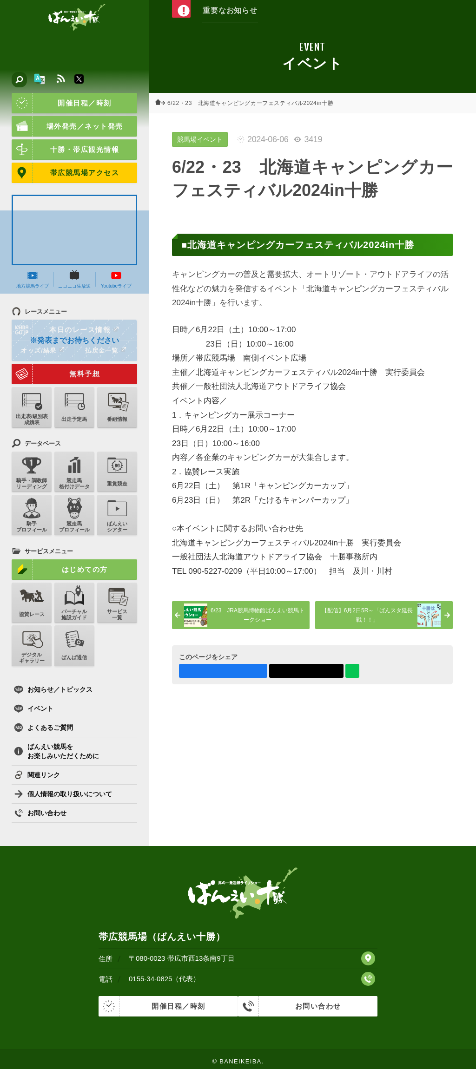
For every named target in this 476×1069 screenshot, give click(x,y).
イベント (33, 708)
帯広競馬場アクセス (65, 173)
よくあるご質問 (43, 727)
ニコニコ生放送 (74, 279)
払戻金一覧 (105, 350)
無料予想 (56, 374)
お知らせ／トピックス (53, 689)
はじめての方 (60, 569)
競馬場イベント (200, 139)
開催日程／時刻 (62, 103)
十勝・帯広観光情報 (65, 149)
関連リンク (37, 775)
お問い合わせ (40, 813)
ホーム (162, 103)
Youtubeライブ (116, 279)
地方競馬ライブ (32, 279)
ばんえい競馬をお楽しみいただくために (56, 751)
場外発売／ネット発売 (67, 126)
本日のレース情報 (66, 330)
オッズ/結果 (42, 350)
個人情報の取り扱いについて (63, 794)
